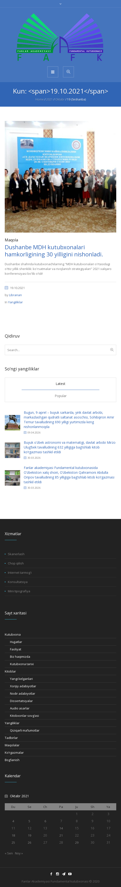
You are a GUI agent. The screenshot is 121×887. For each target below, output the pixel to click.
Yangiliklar (15, 302)
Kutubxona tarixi (22, 664)
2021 (49, 99)
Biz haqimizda (20, 656)
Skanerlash (16, 554)
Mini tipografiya (19, 591)
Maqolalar (12, 745)
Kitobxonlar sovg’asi (24, 715)
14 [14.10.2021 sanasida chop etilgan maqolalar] (61, 828)
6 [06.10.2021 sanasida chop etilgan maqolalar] (45, 821)
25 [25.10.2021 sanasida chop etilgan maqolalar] (13, 842)
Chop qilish (16, 563)
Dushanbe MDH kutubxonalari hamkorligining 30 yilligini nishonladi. (54, 250)
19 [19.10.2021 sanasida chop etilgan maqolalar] (29, 835)
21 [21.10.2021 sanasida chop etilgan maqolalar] (61, 835)
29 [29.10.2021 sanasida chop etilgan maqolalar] (76, 842)
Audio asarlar (19, 708)
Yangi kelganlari (21, 679)
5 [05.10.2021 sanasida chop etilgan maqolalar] (29, 821)
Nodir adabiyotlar (22, 693)
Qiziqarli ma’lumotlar (24, 730)
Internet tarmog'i (20, 572)
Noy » (19, 853)
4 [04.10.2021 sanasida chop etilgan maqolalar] (13, 821)
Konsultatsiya (18, 582)
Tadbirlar (11, 738)
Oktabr (60, 99)
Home (39, 99)
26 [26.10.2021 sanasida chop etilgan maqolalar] (29, 842)
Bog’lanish (12, 760)
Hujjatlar (16, 642)
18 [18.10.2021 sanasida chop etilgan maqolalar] (13, 835)
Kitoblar (10, 671)
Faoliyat (15, 649)
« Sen (9, 853)
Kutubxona (13, 634)
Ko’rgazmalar (14, 752)
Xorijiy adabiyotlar (23, 686)
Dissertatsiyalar (21, 701)
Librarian (15, 295)
